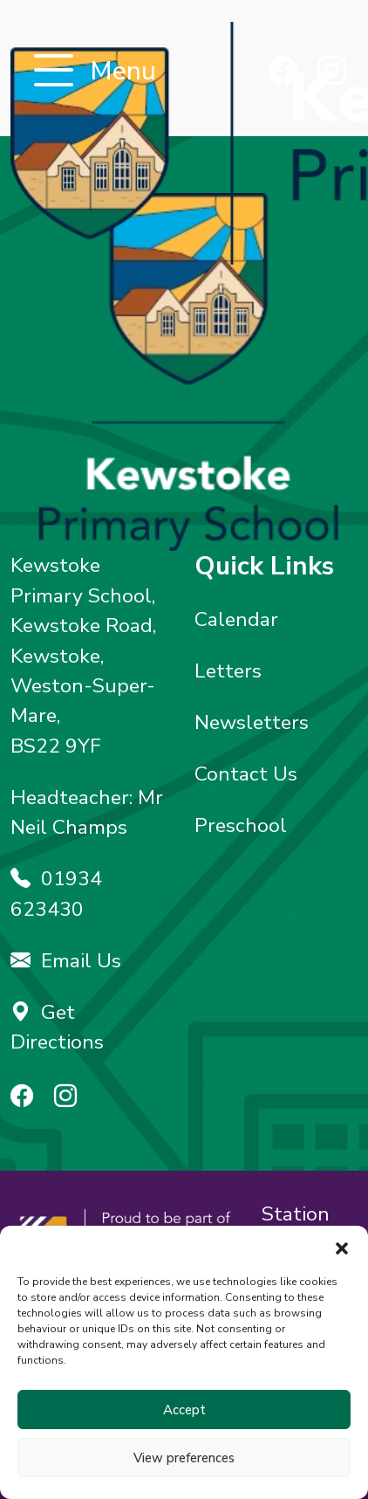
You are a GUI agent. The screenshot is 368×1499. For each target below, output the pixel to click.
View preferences (184, 1458)
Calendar (236, 619)
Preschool (240, 825)
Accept (184, 1410)
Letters (228, 670)
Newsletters (251, 722)
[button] (342, 1247)
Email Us (65, 960)
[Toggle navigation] (53, 72)
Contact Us (245, 773)
